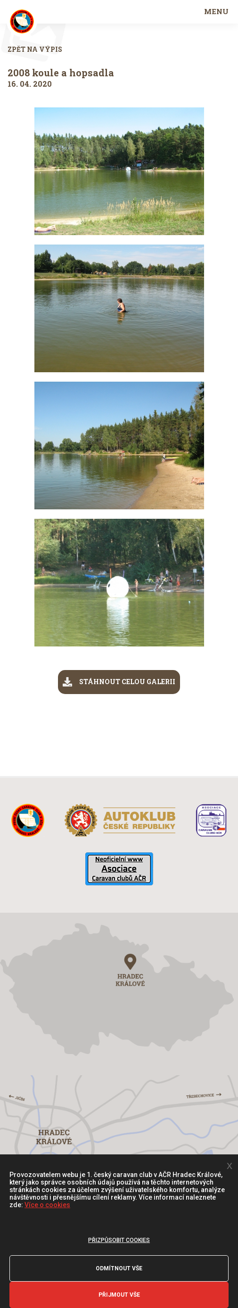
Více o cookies (47, 1205)
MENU (216, 11)
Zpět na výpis (35, 49)
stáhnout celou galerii (119, 682)
